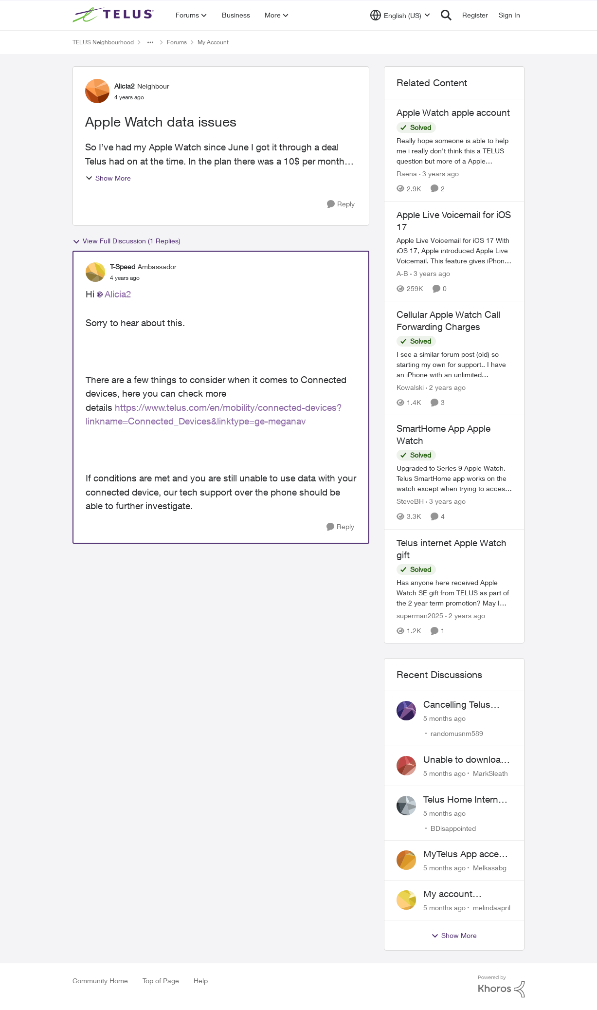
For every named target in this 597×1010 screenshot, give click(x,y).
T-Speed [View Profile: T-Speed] (122, 266)
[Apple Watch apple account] (454, 150)
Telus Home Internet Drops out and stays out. (465, 800)
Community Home (100, 980)
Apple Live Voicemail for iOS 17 (454, 220)
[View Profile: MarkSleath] (406, 765)
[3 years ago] (439, 173)
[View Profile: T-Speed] (95, 272)
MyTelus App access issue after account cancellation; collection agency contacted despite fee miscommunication (467, 854)
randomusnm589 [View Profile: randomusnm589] (457, 733)
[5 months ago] (444, 718)
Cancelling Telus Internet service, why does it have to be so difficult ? (466, 705)
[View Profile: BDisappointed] (406, 805)
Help (201, 980)
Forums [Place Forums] (177, 42)
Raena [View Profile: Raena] (407, 173)
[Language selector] (400, 15)
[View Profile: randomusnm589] (406, 710)
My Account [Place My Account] (213, 42)
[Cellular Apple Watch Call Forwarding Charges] (454, 364)
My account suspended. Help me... (458, 894)
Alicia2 (118, 294)
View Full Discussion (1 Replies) (126, 241)
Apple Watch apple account (453, 112)
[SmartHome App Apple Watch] (454, 478)
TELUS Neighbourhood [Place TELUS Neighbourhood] (103, 42)
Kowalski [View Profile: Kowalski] (410, 387)
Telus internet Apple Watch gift (452, 548)
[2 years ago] (446, 387)
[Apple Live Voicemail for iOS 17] (454, 250)
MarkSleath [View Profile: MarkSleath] (490, 773)
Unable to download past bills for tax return (464, 760)
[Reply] (341, 204)
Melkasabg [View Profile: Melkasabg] (490, 867)
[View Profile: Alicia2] (97, 91)
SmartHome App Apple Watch (443, 434)
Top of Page (161, 980)
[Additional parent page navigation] (150, 42)
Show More (108, 178)
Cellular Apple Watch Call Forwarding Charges (448, 320)
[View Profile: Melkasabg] (406, 860)
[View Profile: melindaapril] (406, 900)
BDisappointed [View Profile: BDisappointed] (453, 828)
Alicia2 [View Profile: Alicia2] (124, 86)
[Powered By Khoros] (501, 986)
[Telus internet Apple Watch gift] (454, 592)
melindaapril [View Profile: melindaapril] (491, 907)
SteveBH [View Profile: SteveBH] (410, 501)
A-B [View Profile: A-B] (402, 273)
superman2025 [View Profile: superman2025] (420, 615)
